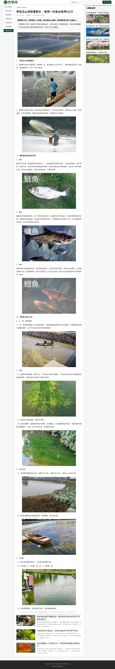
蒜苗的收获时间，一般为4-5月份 (96, 52)
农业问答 (8, 30)
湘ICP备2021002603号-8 (63, 664)
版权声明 (54, 666)
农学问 (18, 7)
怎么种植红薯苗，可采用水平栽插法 (97, 13)
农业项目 (8, 11)
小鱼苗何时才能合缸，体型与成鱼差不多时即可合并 (57, 631)
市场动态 (8, 23)
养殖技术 (8, 15)
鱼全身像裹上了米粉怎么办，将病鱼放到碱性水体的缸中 (58, 644)
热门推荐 (8, 7)
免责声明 (60, 666)
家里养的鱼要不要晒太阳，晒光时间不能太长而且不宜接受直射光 (58, 618)
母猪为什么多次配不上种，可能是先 (97, 39)
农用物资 (8, 26)
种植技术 (8, 19)
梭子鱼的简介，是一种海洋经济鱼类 (97, 26)
